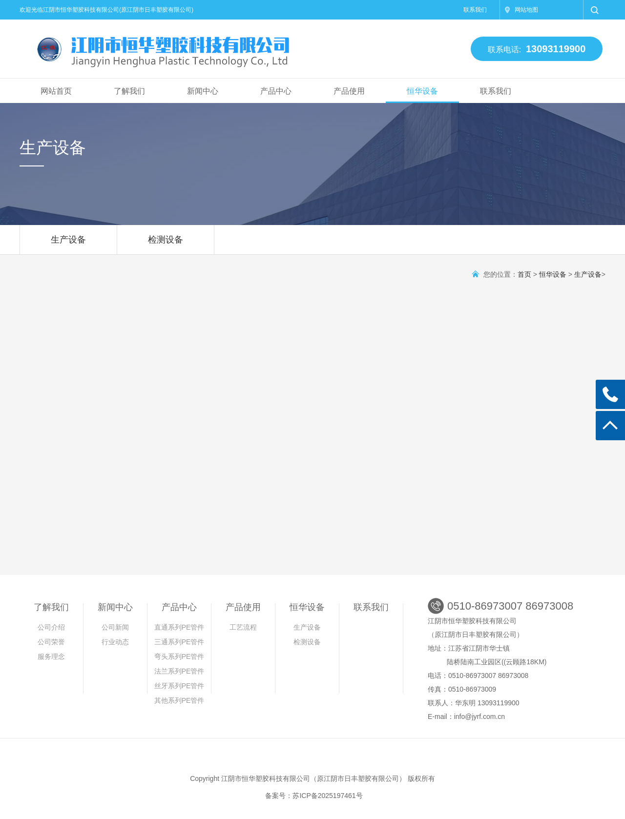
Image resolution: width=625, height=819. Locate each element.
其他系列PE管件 (179, 700)
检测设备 (165, 244)
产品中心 (276, 91)
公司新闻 (115, 627)
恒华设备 (422, 91)
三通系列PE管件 (179, 642)
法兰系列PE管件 (179, 671)
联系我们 (475, 9)
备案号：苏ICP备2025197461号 (313, 795)
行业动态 (115, 642)
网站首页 (56, 91)
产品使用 (349, 91)
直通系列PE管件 (179, 627)
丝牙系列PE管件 (179, 686)
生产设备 (68, 244)
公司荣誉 (51, 642)
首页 (524, 274)
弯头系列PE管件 (179, 656)
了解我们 (129, 91)
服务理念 (51, 656)
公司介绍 (51, 627)
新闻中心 (202, 91)
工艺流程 (243, 627)
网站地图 (526, 9)
